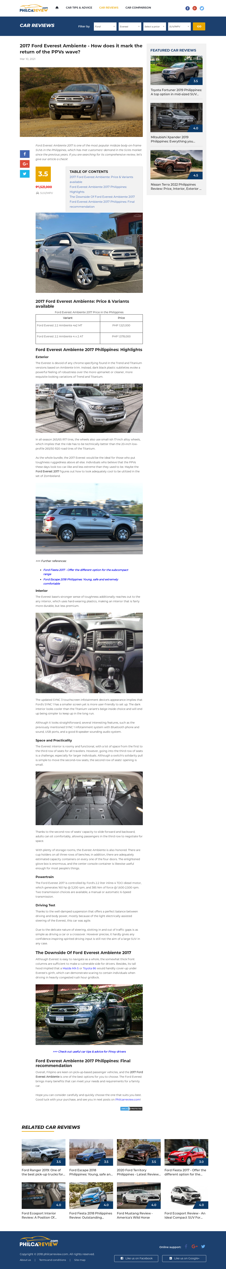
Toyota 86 (89, 968)
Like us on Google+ (184, 1258)
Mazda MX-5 (71, 968)
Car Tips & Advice (79, 7)
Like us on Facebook (136, 1258)
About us (25, 1259)
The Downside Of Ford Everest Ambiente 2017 (102, 197)
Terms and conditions (52, 1259)
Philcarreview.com (127, 1099)
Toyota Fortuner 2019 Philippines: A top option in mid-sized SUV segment (176, 92)
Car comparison (138, 7)
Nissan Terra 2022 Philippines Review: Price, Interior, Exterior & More (176, 187)
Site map (79, 1259)
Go (199, 26)
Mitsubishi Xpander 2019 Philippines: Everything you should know (172, 139)
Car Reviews (108, 7)
